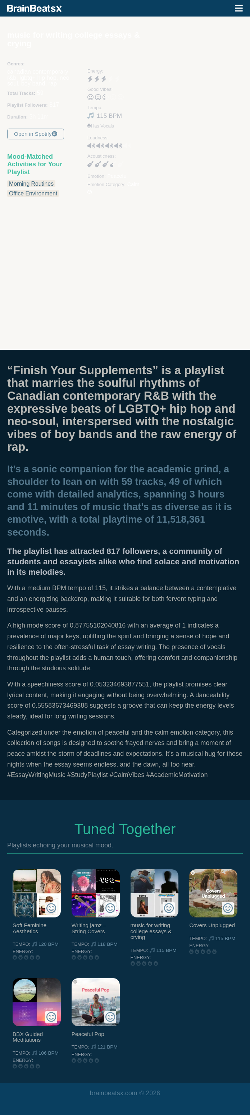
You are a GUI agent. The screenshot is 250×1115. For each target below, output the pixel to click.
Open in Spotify (35, 134)
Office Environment (33, 193)
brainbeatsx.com (113, 1093)
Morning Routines (31, 184)
